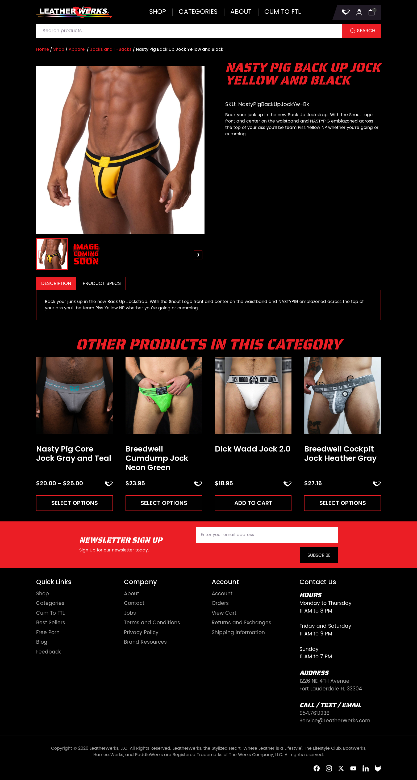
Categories (198, 12)
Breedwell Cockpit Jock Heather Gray (340, 453)
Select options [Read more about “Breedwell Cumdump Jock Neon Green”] (164, 503)
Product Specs (102, 283)
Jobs (130, 613)
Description (56, 283)
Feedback (48, 652)
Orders (220, 604)
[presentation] (42, 255)
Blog (41, 642)
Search (366, 31)
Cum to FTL (282, 12)
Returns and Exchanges (241, 623)
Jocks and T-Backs (111, 49)
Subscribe (319, 555)
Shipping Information (238, 633)
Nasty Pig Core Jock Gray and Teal (73, 453)
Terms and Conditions (152, 623)
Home (42, 49)
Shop (157, 12)
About (241, 12)
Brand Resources (145, 642)
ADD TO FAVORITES (109, 484)
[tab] (56, 283)
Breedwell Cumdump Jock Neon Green (157, 458)
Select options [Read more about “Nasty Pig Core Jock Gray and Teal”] (74, 503)
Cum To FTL (50, 613)
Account (222, 594)
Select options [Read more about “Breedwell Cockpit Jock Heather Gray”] (342, 503)
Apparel (77, 49)
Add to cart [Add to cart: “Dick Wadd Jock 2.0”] (253, 503)
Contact (134, 604)
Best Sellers (50, 623)
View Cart (224, 613)
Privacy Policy (141, 633)
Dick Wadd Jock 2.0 (253, 449)
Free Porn (48, 633)
